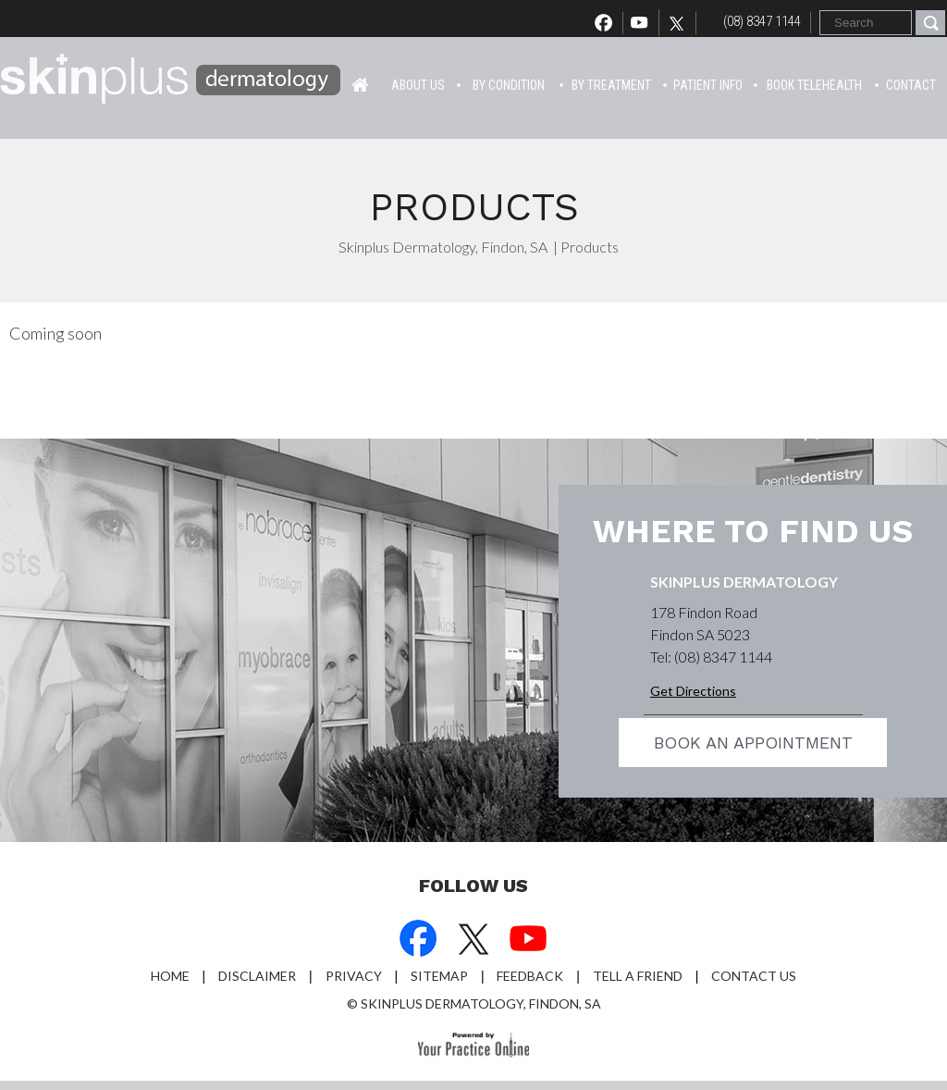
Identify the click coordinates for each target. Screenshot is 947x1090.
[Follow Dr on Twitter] (681, 23)
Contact (911, 85)
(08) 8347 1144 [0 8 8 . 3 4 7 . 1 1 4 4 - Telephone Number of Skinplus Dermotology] (762, 21)
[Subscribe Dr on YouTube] (529, 941)
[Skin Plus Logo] (171, 81)
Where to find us (753, 531)
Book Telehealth (814, 85)
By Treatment (611, 85)
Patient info (708, 85)
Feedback (530, 976)
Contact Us (753, 976)
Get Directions (693, 691)
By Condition (509, 85)
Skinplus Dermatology (744, 581)
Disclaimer (257, 976)
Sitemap (439, 976)
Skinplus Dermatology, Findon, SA (442, 246)
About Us (418, 85)
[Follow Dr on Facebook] (418, 941)
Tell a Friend (638, 976)
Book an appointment (753, 742)
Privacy (354, 976)
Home (360, 83)
